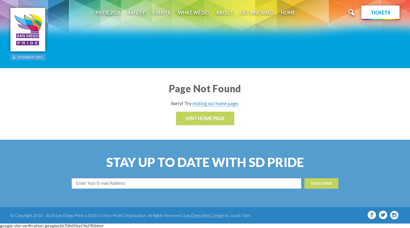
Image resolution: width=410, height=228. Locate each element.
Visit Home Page (205, 118)
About (224, 12)
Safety (136, 12)
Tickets (380, 12)
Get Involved (257, 12)
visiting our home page (215, 103)
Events (161, 12)
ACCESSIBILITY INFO (30, 57)
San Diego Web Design (203, 215)
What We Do (193, 12)
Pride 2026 (108, 12)
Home (288, 12)
